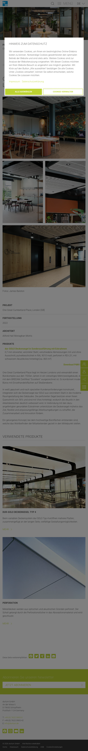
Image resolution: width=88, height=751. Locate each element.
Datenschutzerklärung (33, 81)
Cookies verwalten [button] (63, 92)
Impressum (14, 81)
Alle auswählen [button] (23, 92)
